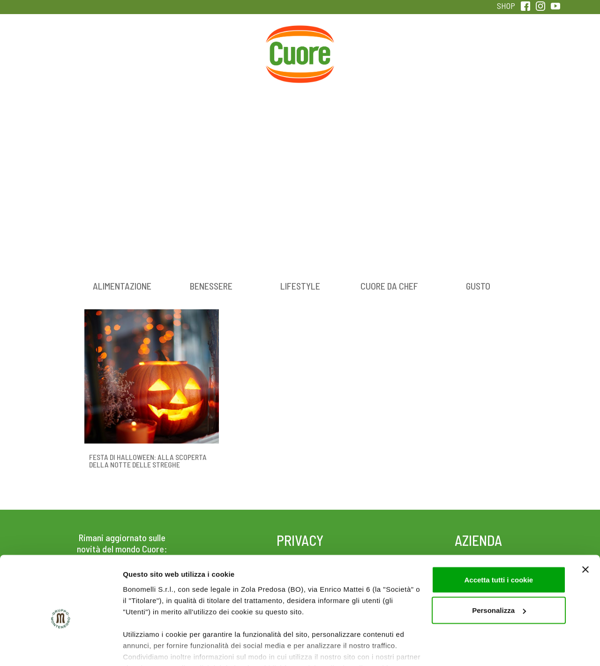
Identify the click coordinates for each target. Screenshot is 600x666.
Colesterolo (151, 46)
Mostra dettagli (148, 647)
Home (300, 36)
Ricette (225, 46)
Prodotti (77, 46)
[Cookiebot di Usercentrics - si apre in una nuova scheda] (61, 648)
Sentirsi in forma (523, 46)
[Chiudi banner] (585, 524)
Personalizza (499, 565)
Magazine (374, 46)
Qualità (449, 46)
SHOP (506, 5)
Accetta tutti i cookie (498, 534)
